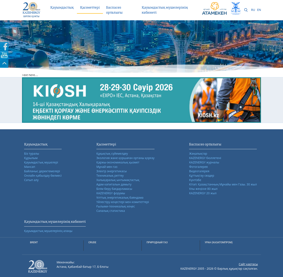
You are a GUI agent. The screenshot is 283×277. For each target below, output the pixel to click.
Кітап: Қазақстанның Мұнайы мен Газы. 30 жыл (223, 184)
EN (259, 10)
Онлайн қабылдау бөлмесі (43, 175)
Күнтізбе (195, 180)
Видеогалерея (199, 171)
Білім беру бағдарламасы (114, 189)
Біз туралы (31, 153)
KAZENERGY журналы (204, 162)
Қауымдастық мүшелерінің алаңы (48, 231)
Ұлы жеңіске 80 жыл (203, 189)
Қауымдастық (62, 7)
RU (253, 10)
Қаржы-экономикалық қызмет (117, 162)
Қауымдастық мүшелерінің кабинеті (165, 9)
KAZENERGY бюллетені (205, 158)
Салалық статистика (110, 211)
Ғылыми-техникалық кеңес (115, 206)
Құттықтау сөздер (201, 175)
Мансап (29, 167)
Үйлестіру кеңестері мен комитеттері (122, 202)
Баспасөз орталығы (114, 9)
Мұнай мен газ (106, 167)
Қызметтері (90, 7)
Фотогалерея (198, 167)
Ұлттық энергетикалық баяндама (119, 197)
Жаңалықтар (198, 153)
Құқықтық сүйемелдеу (112, 153)
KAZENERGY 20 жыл (203, 193)
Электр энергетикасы (111, 171)
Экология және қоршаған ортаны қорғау (125, 158)
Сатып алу (31, 180)
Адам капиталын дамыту (113, 184)
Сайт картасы (248, 264)
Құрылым (31, 158)
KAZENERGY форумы (110, 193)
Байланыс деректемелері (42, 171)
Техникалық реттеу (110, 175)
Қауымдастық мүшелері (41, 162)
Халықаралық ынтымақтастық (117, 180)
